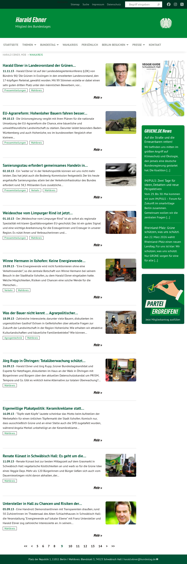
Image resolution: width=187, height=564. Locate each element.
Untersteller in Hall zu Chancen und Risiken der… (48, 503)
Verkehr (35, 190)
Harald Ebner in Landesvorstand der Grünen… (45, 65)
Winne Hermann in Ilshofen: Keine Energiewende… (50, 260)
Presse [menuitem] (137, 45)
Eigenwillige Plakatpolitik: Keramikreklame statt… (49, 408)
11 (78, 546)
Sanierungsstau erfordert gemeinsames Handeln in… (51, 165)
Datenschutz (114, 4)
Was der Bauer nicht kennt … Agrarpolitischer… (46, 313)
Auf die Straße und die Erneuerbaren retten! (160, 139)
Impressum (98, 4)
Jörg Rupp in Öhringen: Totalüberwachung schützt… (50, 360)
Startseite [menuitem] (62, 2)
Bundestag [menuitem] (48, 45)
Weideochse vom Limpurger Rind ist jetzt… (42, 213)
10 (70, 546)
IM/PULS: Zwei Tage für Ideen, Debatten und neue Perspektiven (162, 184)
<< (25, 546)
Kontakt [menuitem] (155, 45)
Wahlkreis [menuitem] (70, 45)
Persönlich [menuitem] (90, 45)
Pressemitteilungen (15, 90)
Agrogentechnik (13, 337)
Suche (86, 4)
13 (93, 546)
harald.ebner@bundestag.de (140, 559)
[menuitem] (75, 4)
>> (113, 546)
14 (100, 546)
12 (85, 546)
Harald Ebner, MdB (15, 54)
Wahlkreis (36, 54)
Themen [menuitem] (27, 45)
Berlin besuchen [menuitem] (113, 45)
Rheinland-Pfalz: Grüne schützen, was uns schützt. (160, 231)
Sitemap (75, 4)
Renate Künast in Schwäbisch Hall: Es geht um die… (50, 456)
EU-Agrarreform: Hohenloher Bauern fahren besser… (51, 113)
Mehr (97, 97)
